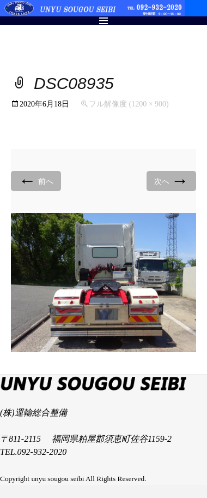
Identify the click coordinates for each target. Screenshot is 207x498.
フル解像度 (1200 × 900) (129, 104)
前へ (36, 180)
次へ (171, 180)
